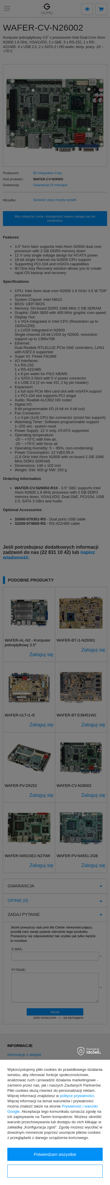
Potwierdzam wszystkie (55, 1154)
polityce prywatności (77, 1096)
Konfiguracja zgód (54, 1171)
